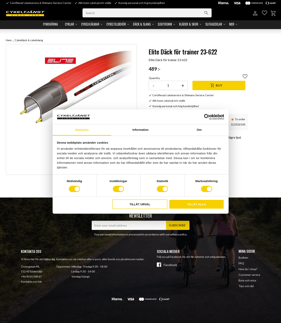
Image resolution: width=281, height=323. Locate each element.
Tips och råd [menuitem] (246, 286)
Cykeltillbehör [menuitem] (116, 24)
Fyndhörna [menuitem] (50, 24)
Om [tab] (199, 129)
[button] (263, 13)
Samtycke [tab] (82, 129)
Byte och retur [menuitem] (247, 280)
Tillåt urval (139, 204)
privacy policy (178, 234)
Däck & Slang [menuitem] (142, 24)
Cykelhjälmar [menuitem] (90, 24)
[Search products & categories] (148, 12)
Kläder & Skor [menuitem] (188, 24)
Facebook (170, 264)
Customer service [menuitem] (249, 274)
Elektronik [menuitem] (165, 24)
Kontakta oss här (31, 281)
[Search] (207, 12)
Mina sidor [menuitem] (247, 251)
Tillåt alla (196, 204)
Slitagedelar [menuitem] (213, 24)
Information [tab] (140, 129)
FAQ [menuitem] (241, 263)
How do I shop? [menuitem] (248, 269)
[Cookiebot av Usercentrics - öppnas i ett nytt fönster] (207, 117)
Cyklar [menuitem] (69, 24)
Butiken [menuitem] (243, 257)
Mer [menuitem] (231, 24)
